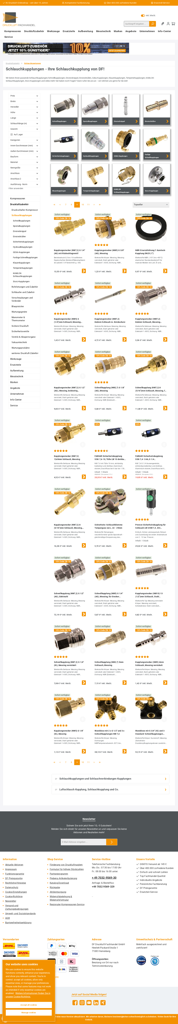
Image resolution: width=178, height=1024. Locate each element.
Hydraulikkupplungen (23, 247)
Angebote (15, 388)
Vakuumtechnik (19, 342)
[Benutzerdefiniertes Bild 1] (141, 960)
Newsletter (10, 901)
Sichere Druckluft (20, 326)
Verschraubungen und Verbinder (22, 299)
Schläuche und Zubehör (23, 292)
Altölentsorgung (58, 892)
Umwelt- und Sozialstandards (20, 913)
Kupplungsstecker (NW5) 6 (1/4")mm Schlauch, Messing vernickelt (67, 321)
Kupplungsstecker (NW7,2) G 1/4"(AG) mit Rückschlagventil (69, 252)
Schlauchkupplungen (22, 215)
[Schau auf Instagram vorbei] (82, 1002)
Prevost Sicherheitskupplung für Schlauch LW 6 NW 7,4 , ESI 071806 (150, 526)
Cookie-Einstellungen (16, 892)
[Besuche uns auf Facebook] (75, 1002)
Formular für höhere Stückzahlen (67, 869)
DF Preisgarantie (13, 878)
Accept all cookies (29, 1005)
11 (89, 204)
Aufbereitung (17, 370)
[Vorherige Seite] (60, 205)
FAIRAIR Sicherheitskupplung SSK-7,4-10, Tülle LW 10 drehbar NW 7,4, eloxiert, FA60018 (110, 458)
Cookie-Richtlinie (13, 896)
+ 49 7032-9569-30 (104, 877)
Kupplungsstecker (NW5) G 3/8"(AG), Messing (109, 252)
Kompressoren (17, 198)
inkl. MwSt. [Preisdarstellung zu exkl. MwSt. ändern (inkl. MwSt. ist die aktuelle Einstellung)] (148, 15)
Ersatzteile (15, 364)
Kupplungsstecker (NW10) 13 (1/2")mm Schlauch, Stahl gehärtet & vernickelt (149, 595)
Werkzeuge (15, 359)
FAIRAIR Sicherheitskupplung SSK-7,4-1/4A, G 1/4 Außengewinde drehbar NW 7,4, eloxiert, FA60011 (150, 458)
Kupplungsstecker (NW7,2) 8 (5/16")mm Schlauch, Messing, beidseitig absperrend (68, 526)
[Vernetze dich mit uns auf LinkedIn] (96, 1002)
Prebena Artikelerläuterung (63, 878)
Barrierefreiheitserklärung (18, 922)
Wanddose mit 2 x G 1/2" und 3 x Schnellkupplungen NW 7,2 (109, 732)
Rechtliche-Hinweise (15, 883)
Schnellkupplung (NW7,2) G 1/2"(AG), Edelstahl (69, 595)
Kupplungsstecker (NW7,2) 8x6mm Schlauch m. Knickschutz (110, 320)
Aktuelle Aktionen (14, 864)
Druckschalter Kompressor (25, 210)
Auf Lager (18, 134)
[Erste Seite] (54, 205)
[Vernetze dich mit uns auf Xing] (103, 1002)
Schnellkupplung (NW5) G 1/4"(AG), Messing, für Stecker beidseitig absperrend (109, 595)
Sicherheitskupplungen (23, 242)
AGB (7, 918)
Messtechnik (16, 376)
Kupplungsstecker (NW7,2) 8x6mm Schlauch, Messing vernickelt (147, 321)
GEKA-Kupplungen (21, 252)
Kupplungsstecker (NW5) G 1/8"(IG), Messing (68, 732)
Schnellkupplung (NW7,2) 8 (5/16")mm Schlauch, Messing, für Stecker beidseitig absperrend (151, 389)
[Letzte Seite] (100, 205)
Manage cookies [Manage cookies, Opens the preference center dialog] (28, 1013)
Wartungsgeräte (19, 312)
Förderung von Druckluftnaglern (66, 864)
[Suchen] (152, 24)
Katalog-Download (59, 883)
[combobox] (136, 24)
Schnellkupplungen (21, 221)
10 (83, 204)
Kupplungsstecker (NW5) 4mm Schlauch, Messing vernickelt (149, 663)
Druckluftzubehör (19, 204)
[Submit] (111, 842)
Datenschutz (11, 887)
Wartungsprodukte (21, 348)
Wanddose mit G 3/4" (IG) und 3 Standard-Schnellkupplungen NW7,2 (149, 732)
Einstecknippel (19, 231)
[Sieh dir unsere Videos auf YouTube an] (89, 1002)
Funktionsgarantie (14, 873)
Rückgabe (55, 887)
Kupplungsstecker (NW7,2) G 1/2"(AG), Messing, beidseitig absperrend (69, 389)
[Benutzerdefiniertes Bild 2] (155, 960)
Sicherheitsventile (20, 331)
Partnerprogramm (59, 873)
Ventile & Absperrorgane (23, 337)
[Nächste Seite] (94, 205)
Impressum (11, 869)
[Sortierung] (151, 205)
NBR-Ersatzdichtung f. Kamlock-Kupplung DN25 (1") (150, 252)
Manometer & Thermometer (18, 319)
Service (14, 405)
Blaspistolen (18, 306)
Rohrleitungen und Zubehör (25, 287)
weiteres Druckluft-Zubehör (25, 353)
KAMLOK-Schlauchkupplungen (22, 274)
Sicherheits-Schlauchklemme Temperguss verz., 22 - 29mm (108, 526)
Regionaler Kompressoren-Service (67, 904)
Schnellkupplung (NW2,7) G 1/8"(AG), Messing (109, 389)
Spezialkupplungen (21, 226)
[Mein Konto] (168, 24)
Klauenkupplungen (21, 263)
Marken (14, 382)
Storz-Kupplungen (21, 281)
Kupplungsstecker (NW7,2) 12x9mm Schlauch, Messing (67, 457)
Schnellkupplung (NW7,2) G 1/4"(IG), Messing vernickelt (69, 663)
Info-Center (15, 399)
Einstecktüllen (19, 236)
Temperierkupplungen (23, 268)
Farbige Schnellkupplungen (25, 257)
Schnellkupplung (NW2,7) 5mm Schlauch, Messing (109, 663)
